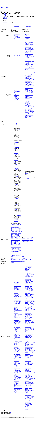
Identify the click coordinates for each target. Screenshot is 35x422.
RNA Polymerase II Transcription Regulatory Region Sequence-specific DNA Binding (29, 45)
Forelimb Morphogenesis (28, 103)
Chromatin (27, 34)
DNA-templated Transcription (28, 77)
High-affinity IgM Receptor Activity (28, 349)
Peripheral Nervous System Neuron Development (29, 116)
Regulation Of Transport (17, 312)
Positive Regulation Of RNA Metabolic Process (29, 398)
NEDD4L (13, 238)
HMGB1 (24, 240)
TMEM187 (13, 248)
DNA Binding (28, 62)
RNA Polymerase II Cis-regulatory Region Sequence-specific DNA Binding (29, 50)
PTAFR (18, 240)
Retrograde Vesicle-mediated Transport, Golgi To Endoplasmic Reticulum (17, 291)
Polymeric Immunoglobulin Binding (28, 388)
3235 (23, 256)
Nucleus (26, 35)
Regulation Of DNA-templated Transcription (30, 79)
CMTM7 (16, 230)
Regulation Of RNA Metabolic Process (29, 318)
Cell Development (28, 358)
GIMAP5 (17, 234)
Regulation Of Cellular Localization (17, 375)
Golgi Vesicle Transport (17, 295)
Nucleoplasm (17, 34)
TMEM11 (13, 245)
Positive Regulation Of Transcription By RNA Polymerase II (29, 108)
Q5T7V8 (13, 262)
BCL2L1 (13, 227)
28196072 (16, 154)
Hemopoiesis (27, 293)
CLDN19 (19, 229)
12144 (12, 258)
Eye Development (28, 266)
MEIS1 (31, 240)
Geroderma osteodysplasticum (18, 124)
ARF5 (18, 226)
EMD (16, 233)
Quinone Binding (17, 371)
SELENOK (17, 243)
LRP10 (19, 236)
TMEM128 (13, 247)
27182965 (16, 153)
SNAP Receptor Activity (17, 286)
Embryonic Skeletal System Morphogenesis (30, 111)
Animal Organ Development (28, 324)
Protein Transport (17, 372)
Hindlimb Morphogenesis (28, 105)
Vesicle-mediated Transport (17, 283)
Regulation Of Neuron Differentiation (29, 295)
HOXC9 (27, 240)
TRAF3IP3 (18, 250)
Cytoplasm (16, 36)
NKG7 (17, 238)
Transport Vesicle (17, 370)
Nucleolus (16, 35)
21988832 (5, 17)
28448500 (16, 184)
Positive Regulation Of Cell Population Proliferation (29, 361)
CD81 (12, 229)
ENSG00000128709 (26, 259)
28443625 (16, 176)
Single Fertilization (29, 84)
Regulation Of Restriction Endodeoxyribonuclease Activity (30, 339)
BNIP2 (16, 228)
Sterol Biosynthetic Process (16, 361)
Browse (4, 14)
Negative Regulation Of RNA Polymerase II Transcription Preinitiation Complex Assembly (30, 375)
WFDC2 (13, 255)
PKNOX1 (27, 241)
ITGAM (13, 236)
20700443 (27, 175)
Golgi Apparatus (17, 37)
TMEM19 (18, 248)
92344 (12, 256)
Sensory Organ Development (28, 268)
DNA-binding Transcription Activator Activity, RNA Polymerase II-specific (29, 394)
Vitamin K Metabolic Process (18, 392)
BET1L (12, 228)
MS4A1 (16, 237)
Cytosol (15, 38)
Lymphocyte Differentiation (28, 312)
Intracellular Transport (16, 346)
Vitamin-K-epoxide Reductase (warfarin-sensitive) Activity (18, 308)
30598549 (16, 142)
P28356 (23, 261)
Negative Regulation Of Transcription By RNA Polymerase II (30, 74)
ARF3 (15, 226)
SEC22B (13, 243)
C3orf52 (19, 228)
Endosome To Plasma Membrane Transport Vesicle (17, 319)
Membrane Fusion (18, 341)
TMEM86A (13, 250)
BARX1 (32, 237)
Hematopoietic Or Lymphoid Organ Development (28, 404)
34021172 (19, 129)
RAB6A (16, 241)
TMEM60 (19, 249)
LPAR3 (16, 236)
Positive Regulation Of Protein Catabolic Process (17, 327)
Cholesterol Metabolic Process (18, 387)
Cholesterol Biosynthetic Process (16, 343)
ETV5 (23, 238)
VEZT (16, 252)
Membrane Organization (16, 333)
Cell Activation (17, 379)
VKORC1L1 (18, 254)
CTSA (16, 231)
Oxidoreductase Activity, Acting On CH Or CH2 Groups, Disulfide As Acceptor (18, 302)
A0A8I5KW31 (14, 261)
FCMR (26, 238)
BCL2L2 (17, 227)
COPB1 (13, 231)
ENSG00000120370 (15, 259)
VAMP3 (17, 251)
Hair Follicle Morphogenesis (17, 91)
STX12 (17, 244)
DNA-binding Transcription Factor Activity (29, 64)
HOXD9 (28, 26)
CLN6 (12, 230)
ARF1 (12, 226)
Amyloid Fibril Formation (17, 336)
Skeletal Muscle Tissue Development (29, 86)
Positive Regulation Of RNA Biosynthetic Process (29, 364)
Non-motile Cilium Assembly (17, 99)
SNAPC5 (13, 244)
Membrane (16, 284)
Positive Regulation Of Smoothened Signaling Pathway (17, 95)
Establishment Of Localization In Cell (17, 368)
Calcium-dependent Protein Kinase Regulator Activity (29, 335)
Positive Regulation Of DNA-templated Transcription (29, 368)
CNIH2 (19, 230)
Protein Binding (17, 55)
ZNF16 (19, 255)
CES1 (15, 229)
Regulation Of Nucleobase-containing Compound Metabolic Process (29, 329)
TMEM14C (18, 247)
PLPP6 (15, 240)
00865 (23, 258)
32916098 (16, 139)
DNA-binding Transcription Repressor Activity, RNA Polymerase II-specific (30, 59)
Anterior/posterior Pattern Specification (29, 91)
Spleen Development (29, 308)
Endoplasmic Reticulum (17, 316)
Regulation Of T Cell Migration (17, 378)
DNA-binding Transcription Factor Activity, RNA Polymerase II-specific (29, 54)
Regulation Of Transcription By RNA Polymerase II (29, 82)
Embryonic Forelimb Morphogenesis (29, 100)
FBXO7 (13, 234)
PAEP (12, 240)
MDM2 (13, 237)
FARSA (19, 233)
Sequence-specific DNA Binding (28, 286)
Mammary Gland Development (28, 98)
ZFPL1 (16, 255)
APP (20, 224)
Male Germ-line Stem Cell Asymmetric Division (29, 408)
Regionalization (28, 320)
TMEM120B (18, 245)
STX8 (20, 244)
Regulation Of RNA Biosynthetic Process (29, 303)
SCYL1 (16, 242)
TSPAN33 (13, 251)
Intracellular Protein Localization (16, 382)
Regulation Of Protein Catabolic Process (17, 355)
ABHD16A (13, 224)
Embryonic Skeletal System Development (29, 113)
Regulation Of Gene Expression (29, 96)
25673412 (16, 164)
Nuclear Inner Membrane (17, 323)
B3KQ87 (20, 261)
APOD (17, 224)
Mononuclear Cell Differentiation (28, 332)
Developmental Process (30, 325)
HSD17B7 (17, 235)
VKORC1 (13, 254)
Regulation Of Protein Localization (17, 364)
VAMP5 (13, 252)
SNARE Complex (18, 314)
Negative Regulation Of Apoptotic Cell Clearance (30, 380)
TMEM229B (14, 249)
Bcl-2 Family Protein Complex (17, 349)
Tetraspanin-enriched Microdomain (17, 351)
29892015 (17, 131)
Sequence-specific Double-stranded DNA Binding (29, 68)
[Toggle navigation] (1, 11)
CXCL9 (13, 233)
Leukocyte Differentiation (28, 371)
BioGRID (5, 22)
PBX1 (23, 241)
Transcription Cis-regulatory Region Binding (28, 315)
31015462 (27, 173)
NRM (20, 238)
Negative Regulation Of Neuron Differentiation (30, 351)
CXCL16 (20, 231)
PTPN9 (12, 241)
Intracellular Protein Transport (17, 385)
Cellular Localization (16, 331)
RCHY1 (13, 242)
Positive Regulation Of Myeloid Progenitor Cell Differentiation (29, 346)
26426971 (16, 169)
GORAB (16, 26)
